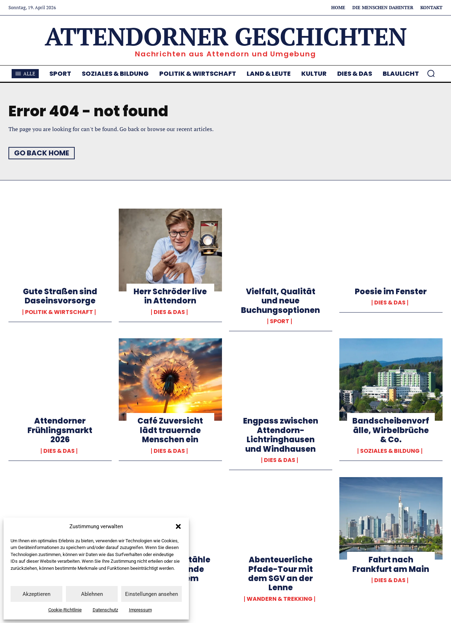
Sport (279, 321)
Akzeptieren (36, 594)
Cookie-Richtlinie (65, 609)
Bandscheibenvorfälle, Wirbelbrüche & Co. (390, 430)
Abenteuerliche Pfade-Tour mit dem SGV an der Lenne (280, 573)
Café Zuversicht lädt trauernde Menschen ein (170, 430)
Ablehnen (92, 594)
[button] (178, 526)
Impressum (140, 609)
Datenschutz (105, 609)
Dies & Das (169, 312)
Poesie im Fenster (391, 291)
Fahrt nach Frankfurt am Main (390, 564)
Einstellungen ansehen (151, 594)
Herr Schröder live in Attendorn (170, 296)
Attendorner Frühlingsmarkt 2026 (59, 430)
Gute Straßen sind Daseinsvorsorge (60, 296)
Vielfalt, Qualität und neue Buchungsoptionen (280, 301)
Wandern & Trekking (280, 599)
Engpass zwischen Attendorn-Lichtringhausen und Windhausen (280, 434)
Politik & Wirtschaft (59, 312)
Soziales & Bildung (390, 451)
